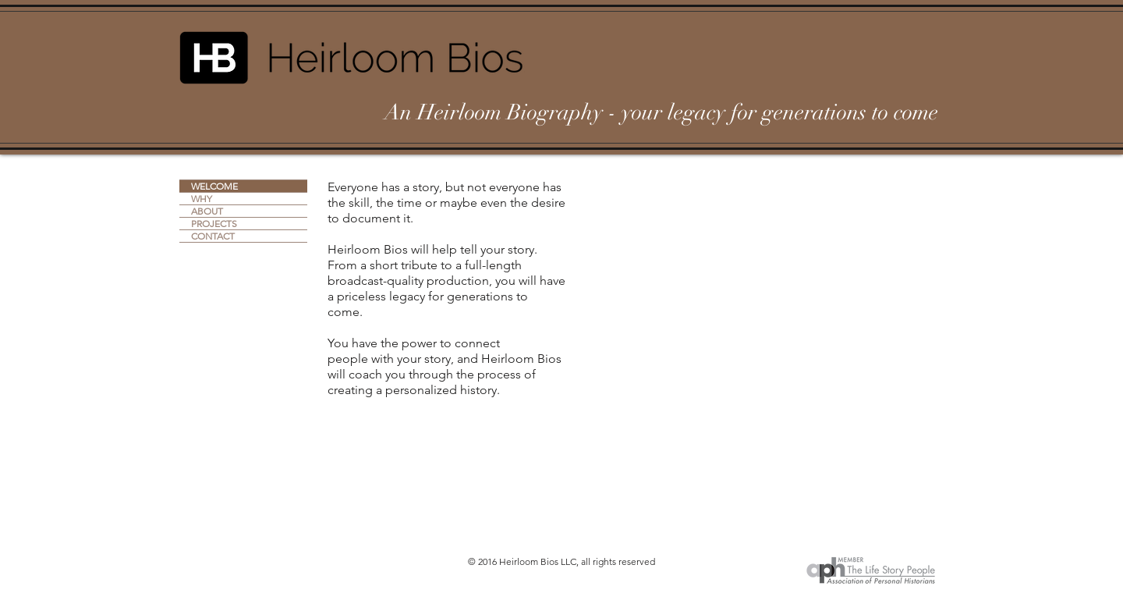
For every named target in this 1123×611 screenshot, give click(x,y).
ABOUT (207, 211)
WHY (201, 198)
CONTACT (213, 236)
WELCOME (214, 186)
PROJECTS (214, 223)
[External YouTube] (760, 285)
